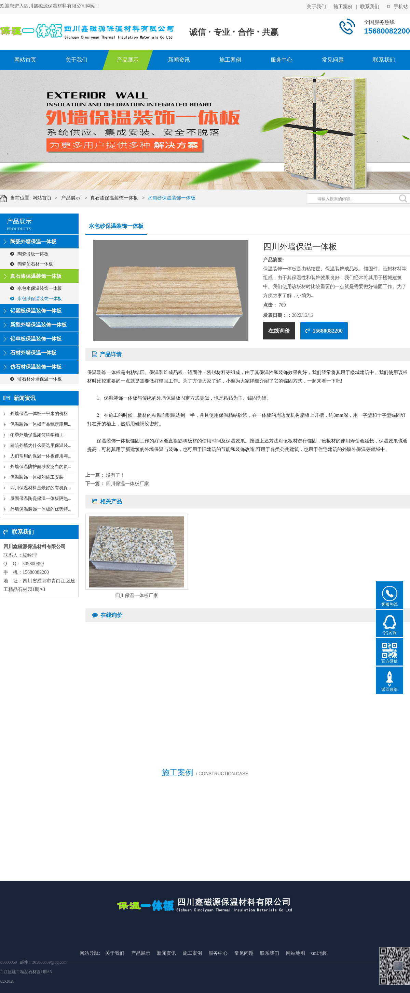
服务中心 (281, 60)
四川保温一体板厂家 (127, 483)
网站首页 (25, 60)
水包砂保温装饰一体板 (177, 198)
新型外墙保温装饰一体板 (38, 324)
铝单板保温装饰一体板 (36, 338)
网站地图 (295, 982)
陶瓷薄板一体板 (29, 253)
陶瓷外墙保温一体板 (33, 241)
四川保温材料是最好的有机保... (40, 487)
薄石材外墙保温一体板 (36, 379)
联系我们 (369, 6)
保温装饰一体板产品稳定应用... (40, 424)
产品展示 (128, 60)
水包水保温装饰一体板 (36, 288)
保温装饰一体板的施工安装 (37, 477)
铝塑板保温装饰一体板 (36, 310)
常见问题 (333, 60)
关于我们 (316, 6)
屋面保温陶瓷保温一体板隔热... (40, 498)
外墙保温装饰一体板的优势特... (40, 509)
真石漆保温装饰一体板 (120, 198)
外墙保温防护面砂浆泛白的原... (40, 466)
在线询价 (279, 331)
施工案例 (343, 6)
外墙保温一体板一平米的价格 (39, 413)
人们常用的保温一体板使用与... (40, 456)
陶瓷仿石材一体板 (31, 264)
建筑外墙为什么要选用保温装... (40, 445)
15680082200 (324, 331)
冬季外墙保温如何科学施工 (37, 434)
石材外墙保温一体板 (33, 353)
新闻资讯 (179, 60)
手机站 (397, 6)
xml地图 (319, 982)
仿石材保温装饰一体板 (36, 367)
